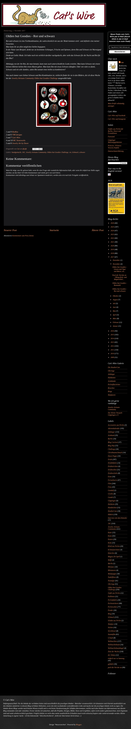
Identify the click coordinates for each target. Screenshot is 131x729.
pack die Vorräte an (115, 667)
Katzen (110, 539)
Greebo (110, 494)
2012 (113, 346)
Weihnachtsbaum (114, 645)
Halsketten (111, 378)
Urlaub (110, 638)
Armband (111, 435)
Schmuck (75, 152)
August (115, 300)
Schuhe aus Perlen (114, 621)
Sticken (110, 627)
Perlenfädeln (112, 600)
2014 (113, 338)
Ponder (110, 610)
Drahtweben (112, 470)
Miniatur (111, 567)
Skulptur (111, 624)
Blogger (78, 725)
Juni (114, 307)
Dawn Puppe (112, 456)
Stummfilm (111, 634)
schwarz (82, 152)
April (115, 315)
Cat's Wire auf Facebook (116, 115)
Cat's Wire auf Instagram (117, 119)
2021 (113, 242)
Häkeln (110, 514)
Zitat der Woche (113, 651)
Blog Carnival (113, 442)
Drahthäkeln (112, 463)
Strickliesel (112, 631)
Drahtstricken (113, 466)
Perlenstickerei (113, 603)
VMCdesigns (17, 135)
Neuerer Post (10, 230)
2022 (113, 238)
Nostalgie (111, 581)
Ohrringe (111, 371)
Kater (110, 532)
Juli (114, 303)
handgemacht (16, 152)
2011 (112, 350)
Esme (110, 477)
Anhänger (111, 374)
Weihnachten (112, 641)
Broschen (111, 388)
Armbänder (112, 381)
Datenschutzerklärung (116, 151)
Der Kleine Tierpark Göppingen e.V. (115, 414)
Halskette (111, 504)
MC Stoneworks (19, 140)
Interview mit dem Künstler (117, 518)
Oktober (116, 296)
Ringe (110, 391)
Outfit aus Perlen (114, 593)
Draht (110, 459)
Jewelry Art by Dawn (20, 143)
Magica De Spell (114, 557)
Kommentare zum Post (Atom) (23, 236)
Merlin (110, 563)
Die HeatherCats (114, 367)
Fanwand (111, 137)
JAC (23, 152)
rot (70, 152)
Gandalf (111, 490)
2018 (113, 253)
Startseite (54, 230)
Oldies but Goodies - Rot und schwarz (119, 290)
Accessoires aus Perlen (116, 425)
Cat (122, 62)
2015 (113, 335)
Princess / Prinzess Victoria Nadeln (114, 147)
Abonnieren (119, 52)
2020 (113, 246)
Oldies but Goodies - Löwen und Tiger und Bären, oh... (119, 269)
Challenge (111, 449)
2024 (113, 231)
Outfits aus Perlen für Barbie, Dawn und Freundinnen (115, 131)
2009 (113, 357)
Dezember (116, 260)
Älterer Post (98, 230)
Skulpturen (111, 395)
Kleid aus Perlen (114, 546)
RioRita (15, 132)
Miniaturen (112, 570)
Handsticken (112, 508)
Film (109, 483)
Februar (116, 322)
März (115, 319)
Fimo (110, 487)
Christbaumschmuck (115, 452)
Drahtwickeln (112, 473)
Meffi (110, 560)
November (116, 264)
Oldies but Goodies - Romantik (119, 284)
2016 (113, 331)
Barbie (110, 439)
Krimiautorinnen (114, 550)
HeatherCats (112, 511)
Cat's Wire (16, 138)
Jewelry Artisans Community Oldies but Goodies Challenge (35, 78)
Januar (115, 326)
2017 (113, 257)
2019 (113, 249)
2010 (113, 354)
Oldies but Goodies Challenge (57, 152)
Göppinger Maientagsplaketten (115, 141)
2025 (113, 227)
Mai (114, 311)
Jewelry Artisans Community (36, 152)
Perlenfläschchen (114, 384)
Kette (110, 543)
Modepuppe (112, 574)
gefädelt (111, 664)
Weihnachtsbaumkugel (116, 648)
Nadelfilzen (112, 577)
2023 (113, 234)
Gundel (110, 497)
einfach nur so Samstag (116, 658)
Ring (109, 614)
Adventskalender (114, 428)
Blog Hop (111, 446)
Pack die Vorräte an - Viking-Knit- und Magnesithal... (119, 277)
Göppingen (112, 501)
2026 (113, 223)
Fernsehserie (112, 480)
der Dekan (111, 655)
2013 (113, 342)
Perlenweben (112, 607)
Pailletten (111, 596)
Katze (110, 536)
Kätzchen (111, 553)
